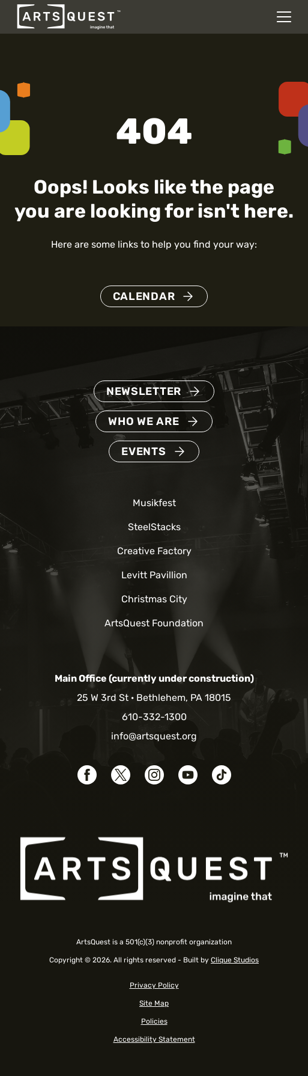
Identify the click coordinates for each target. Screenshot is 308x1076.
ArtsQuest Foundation (154, 623)
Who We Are (143, 421)
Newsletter (143, 391)
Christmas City (154, 599)
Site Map (154, 1003)
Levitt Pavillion (154, 575)
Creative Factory (154, 551)
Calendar (144, 296)
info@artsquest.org (154, 736)
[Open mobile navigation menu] (284, 16)
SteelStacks (154, 527)
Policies (154, 1021)
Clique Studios (235, 960)
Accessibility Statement (154, 1039)
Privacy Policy (154, 985)
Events (143, 451)
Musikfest (154, 503)
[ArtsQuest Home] (68, 16)
